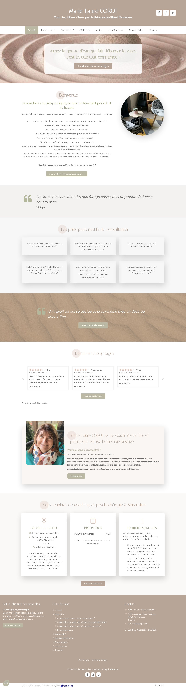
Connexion (159, 684)
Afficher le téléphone (45, 546)
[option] (93, 58)
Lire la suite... (35, 386)
